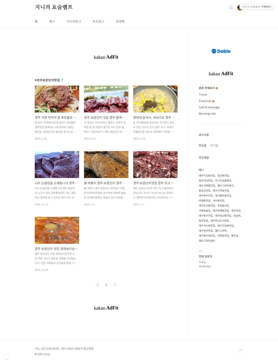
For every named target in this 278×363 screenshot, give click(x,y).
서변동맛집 (223, 235)
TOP (240, 350)
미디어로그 (74, 21)
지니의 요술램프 (53, 7)
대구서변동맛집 (207, 185)
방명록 (120, 21)
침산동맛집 (223, 175)
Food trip (206, 101)
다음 (114, 284)
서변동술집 (204, 210)
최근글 (202, 145)
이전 (97, 284)
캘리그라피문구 (225, 185)
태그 (52, 21)
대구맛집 (236, 210)
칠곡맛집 (203, 220)
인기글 (214, 145)
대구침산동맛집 (223, 215)
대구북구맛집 (206, 195)
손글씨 (237, 215)
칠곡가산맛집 (206, 180)
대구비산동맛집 (207, 205)
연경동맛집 (204, 200)
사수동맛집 (218, 200)
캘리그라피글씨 (207, 240)
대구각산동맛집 (207, 175)
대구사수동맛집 (207, 225)
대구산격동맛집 (221, 190)
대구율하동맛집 (223, 195)
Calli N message (209, 107)
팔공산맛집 (204, 190)
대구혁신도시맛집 (219, 220)
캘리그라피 (221, 230)
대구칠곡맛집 (206, 230)
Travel (203, 94)
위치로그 (98, 21)
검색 (231, 8)
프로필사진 (223, 205)
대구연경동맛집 (221, 210)
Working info (207, 113)
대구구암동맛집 (225, 225)
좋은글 (234, 235)
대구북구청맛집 (207, 235)
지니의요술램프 (223, 180)
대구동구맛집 (206, 215)
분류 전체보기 (208, 88)
